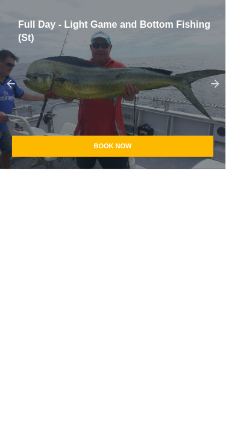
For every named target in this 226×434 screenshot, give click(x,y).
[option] (113, 84)
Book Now (113, 145)
